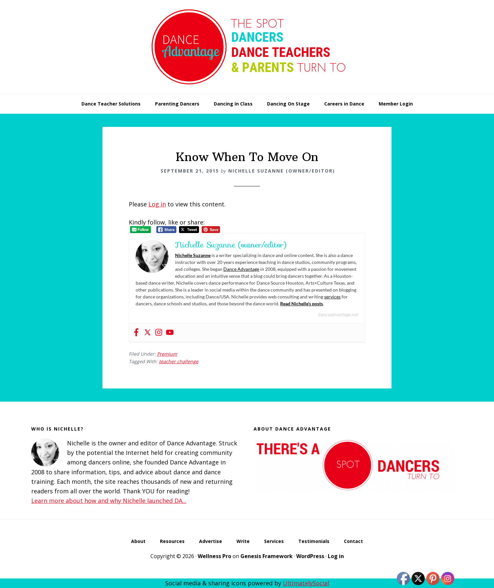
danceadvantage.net (338, 314)
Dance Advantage (241, 269)
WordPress (310, 556)
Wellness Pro (214, 556)
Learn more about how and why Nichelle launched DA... (108, 501)
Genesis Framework (266, 556)
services (332, 296)
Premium (167, 354)
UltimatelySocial (306, 583)
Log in (157, 204)
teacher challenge (178, 361)
